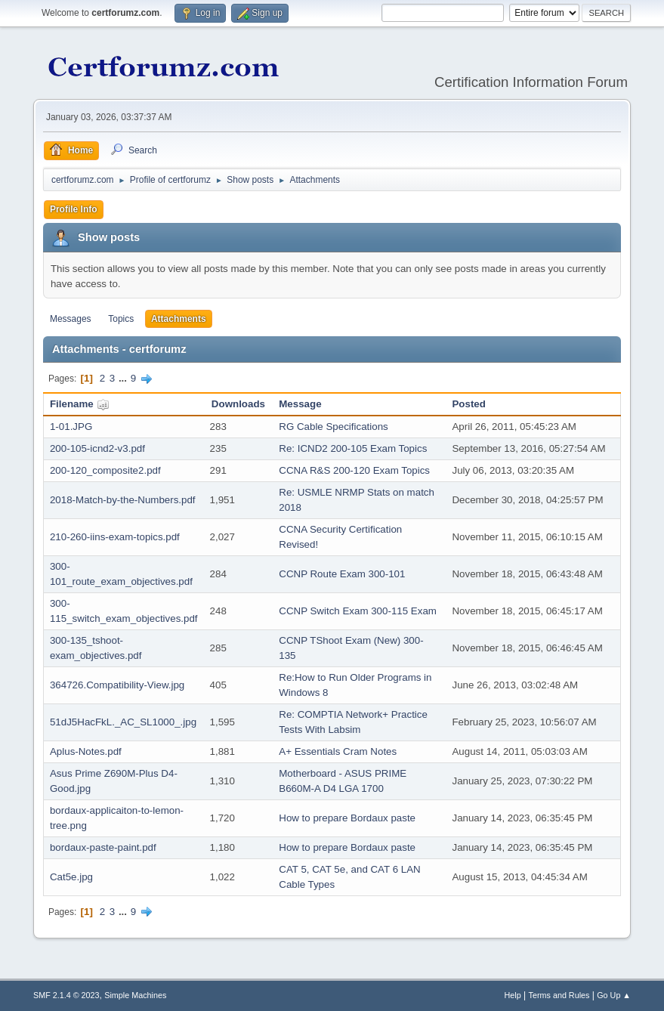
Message (300, 404)
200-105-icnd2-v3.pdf (97, 448)
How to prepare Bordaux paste (347, 818)
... (124, 378)
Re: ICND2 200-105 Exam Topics (353, 448)
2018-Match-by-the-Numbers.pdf (123, 500)
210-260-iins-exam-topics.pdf (115, 537)
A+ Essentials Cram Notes (338, 751)
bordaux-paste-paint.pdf (103, 847)
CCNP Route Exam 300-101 (342, 574)
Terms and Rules (559, 995)
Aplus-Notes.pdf (86, 751)
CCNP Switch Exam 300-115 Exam (358, 611)
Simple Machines (135, 995)
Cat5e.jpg (71, 877)
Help (513, 995)
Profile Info (73, 209)
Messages (70, 319)
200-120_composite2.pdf (105, 470)
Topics (121, 319)
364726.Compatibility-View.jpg (117, 685)
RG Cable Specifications (333, 426)
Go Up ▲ (614, 995)
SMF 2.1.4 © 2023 (66, 995)
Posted (468, 404)
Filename (80, 404)
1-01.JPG (71, 426)
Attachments (178, 319)
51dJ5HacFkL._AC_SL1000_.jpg (123, 722)
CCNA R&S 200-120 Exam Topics (354, 470)
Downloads (238, 404)
